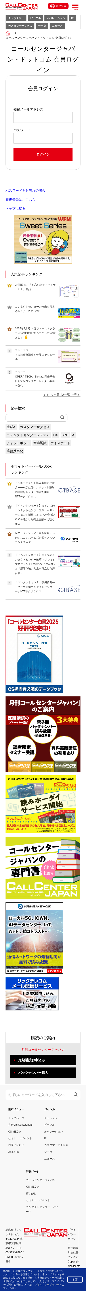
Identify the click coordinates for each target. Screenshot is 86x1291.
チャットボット (18, 443)
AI (73, 435)
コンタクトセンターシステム (28, 435)
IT (72, 18)
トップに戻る (15, 208)
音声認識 (40, 443)
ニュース (57, 25)
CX (55, 435)
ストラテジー (16, 18)
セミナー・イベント (20, 1138)
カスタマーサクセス (20, 25)
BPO (65, 435)
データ (42, 25)
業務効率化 (15, 451)
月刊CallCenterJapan (20, 1124)
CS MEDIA (14, 1131)
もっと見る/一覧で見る (63, 395)
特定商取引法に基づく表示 (73, 1252)
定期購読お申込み (31, 1060)
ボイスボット (60, 443)
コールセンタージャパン (40, 1180)
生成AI (11, 427)
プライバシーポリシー (47, 1284)
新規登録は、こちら (20, 199)
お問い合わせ (16, 1145)
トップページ (16, 1118)
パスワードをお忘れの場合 (25, 190)
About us (13, 1151)
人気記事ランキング (26, 274)
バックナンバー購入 (33, 1073)
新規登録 (58, 6)
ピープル (35, 18)
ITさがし (31, 1193)
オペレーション (56, 18)
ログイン (43, 154)
